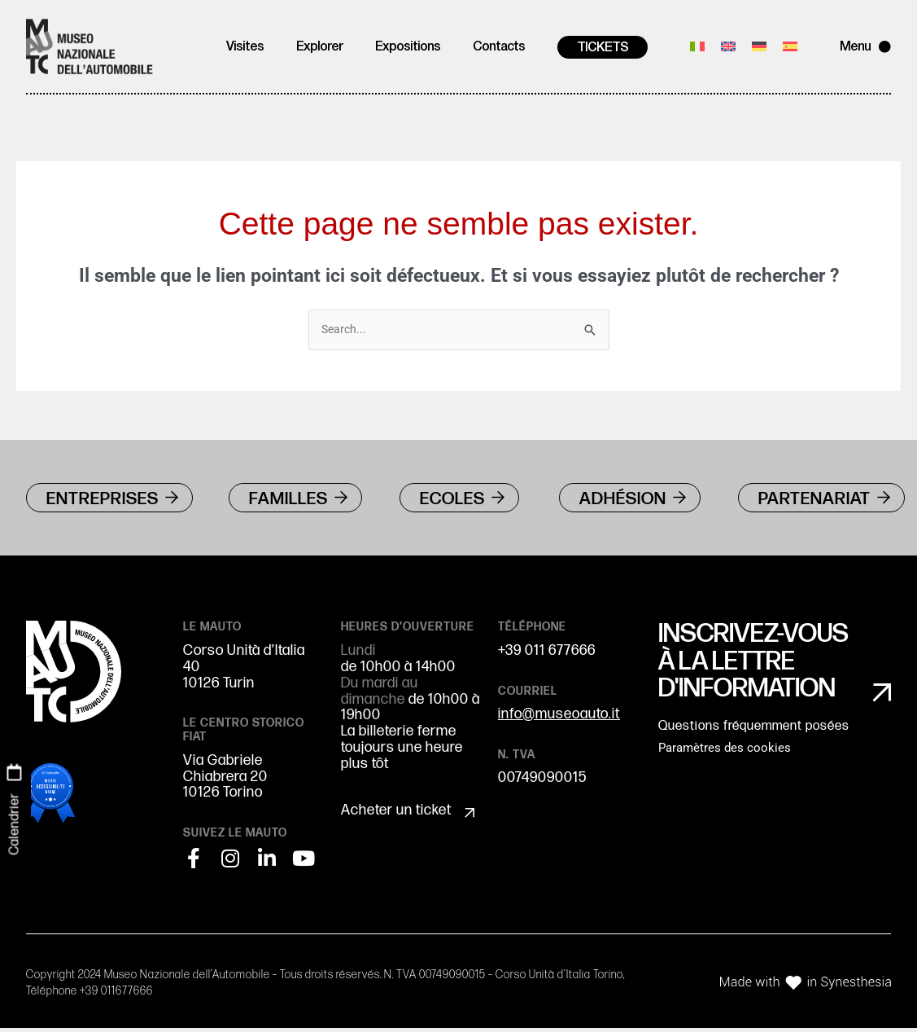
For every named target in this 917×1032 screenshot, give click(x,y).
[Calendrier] (15, 772)
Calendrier (14, 823)
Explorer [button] (319, 47)
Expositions (407, 47)
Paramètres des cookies (724, 757)
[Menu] (885, 47)
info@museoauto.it (559, 718)
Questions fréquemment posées (753, 735)
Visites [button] (245, 47)
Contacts (499, 47)
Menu (855, 47)
